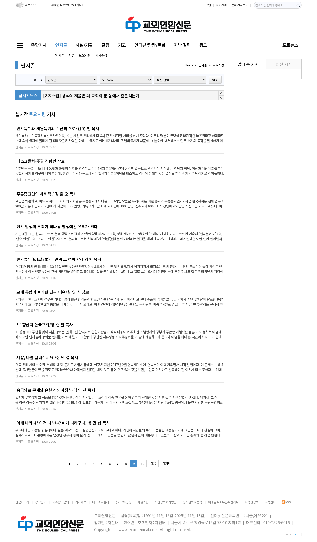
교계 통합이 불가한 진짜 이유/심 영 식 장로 (52, 292)
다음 (153, 463)
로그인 (207, 5)
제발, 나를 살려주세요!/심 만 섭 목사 (47, 357)
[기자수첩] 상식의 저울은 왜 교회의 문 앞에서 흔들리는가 (91, 96)
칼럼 (105, 45)
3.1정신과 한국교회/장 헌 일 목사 (44, 325)
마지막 (167, 463)
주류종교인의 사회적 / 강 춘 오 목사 (46, 194)
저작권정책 (252, 502)
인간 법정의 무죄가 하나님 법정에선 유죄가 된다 (57, 226)
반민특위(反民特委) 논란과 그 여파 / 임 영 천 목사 (58, 259)
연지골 (61, 45)
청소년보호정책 (192, 502)
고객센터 (269, 502)
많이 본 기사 (248, 64)
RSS (286, 502)
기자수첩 (101, 55)
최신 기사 (284, 64)
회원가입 (221, 5)
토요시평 (85, 55)
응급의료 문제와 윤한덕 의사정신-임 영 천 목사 (55, 390)
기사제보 (80, 502)
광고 (203, 45)
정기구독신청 (123, 502)
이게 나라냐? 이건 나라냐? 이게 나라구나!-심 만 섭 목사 (63, 423)
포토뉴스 (290, 45)
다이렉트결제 (100, 502)
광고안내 (40, 502)
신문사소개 (22, 502)
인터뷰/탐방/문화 (149, 45)
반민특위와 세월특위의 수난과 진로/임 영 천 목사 (57, 128)
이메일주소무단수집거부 (223, 502)
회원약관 (142, 502)
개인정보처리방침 (165, 502)
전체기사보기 (240, 5)
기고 (122, 45)
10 (142, 463)
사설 (71, 55)
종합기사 (39, 45)
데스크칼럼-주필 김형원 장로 (40, 161)
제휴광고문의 (60, 502)
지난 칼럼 (182, 45)
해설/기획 (84, 45)
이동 (215, 80)
